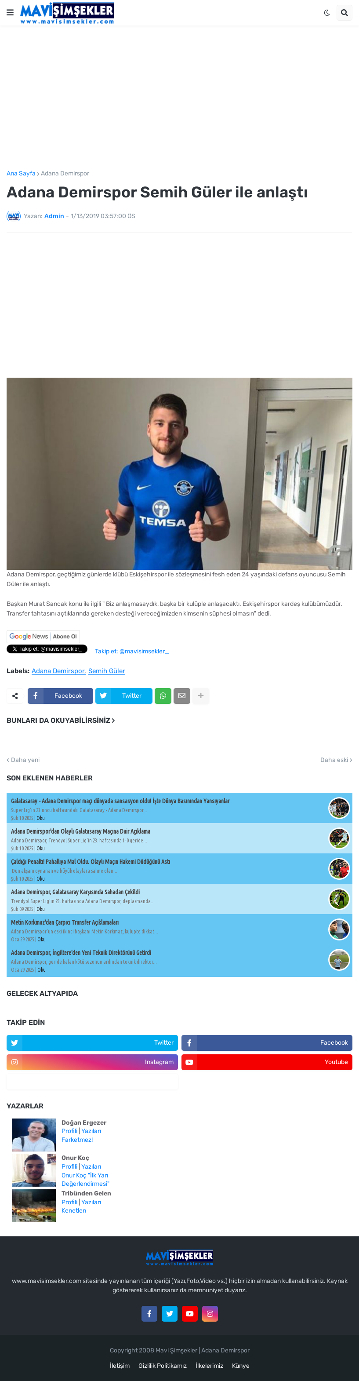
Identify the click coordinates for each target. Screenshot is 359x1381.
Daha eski (334, 760)
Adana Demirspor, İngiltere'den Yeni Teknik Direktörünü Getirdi (81, 952)
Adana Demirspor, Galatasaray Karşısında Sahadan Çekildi (75, 892)
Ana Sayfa (21, 174)
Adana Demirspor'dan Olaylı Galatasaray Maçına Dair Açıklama (80, 831)
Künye (241, 1366)
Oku (40, 818)
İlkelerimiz (209, 1366)
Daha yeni (25, 760)
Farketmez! (77, 1140)
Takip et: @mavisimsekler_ (132, 651)
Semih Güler (106, 671)
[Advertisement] (179, 98)
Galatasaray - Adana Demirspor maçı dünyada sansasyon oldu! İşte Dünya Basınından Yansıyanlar (120, 801)
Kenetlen (74, 1210)
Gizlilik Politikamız (162, 1366)
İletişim (120, 1366)
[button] (10, 13)
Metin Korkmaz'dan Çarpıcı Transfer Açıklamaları (65, 922)
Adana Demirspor (65, 174)
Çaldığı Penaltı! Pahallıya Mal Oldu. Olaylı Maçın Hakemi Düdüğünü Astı (90, 861)
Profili (69, 1131)
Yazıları (91, 1131)
